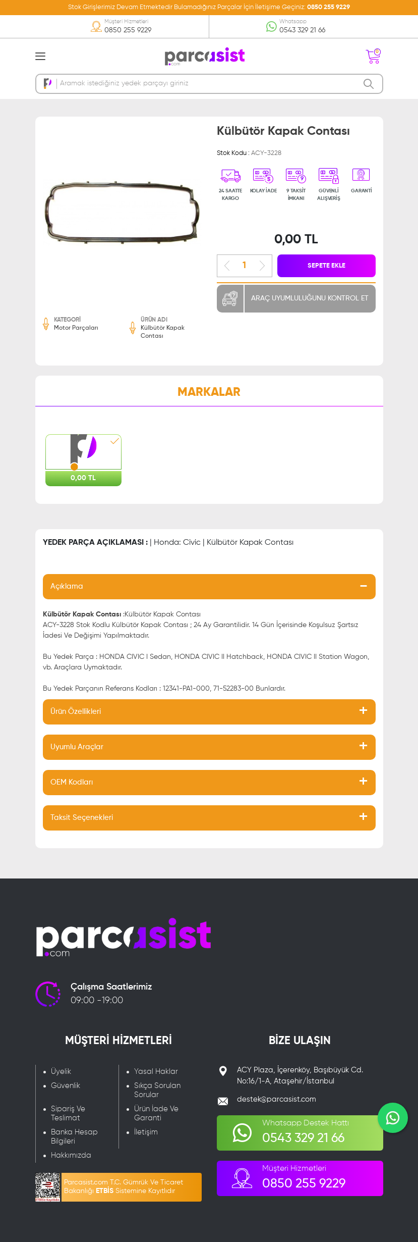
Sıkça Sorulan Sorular (157, 1090)
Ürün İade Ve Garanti (156, 1113)
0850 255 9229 (328, 7)
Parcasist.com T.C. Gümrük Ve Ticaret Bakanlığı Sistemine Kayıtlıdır (123, 1187)
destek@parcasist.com (276, 1099)
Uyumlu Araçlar (76, 747)
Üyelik (61, 1071)
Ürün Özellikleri (75, 711)
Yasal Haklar (156, 1071)
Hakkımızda (71, 1155)
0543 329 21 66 (302, 30)
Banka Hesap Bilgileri (74, 1136)
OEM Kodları (71, 782)
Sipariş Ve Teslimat (68, 1113)
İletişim (146, 1132)
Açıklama (66, 586)
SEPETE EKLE (326, 266)
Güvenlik (65, 1086)
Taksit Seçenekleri (81, 817)
